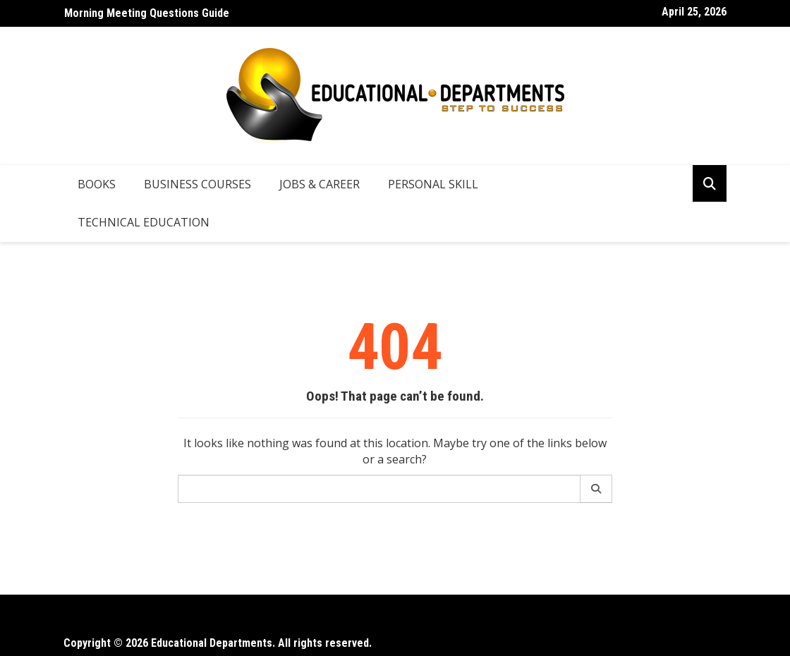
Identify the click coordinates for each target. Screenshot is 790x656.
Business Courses (197, 184)
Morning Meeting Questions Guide (146, 13)
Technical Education (143, 222)
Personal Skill (433, 184)
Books (97, 184)
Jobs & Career (319, 184)
